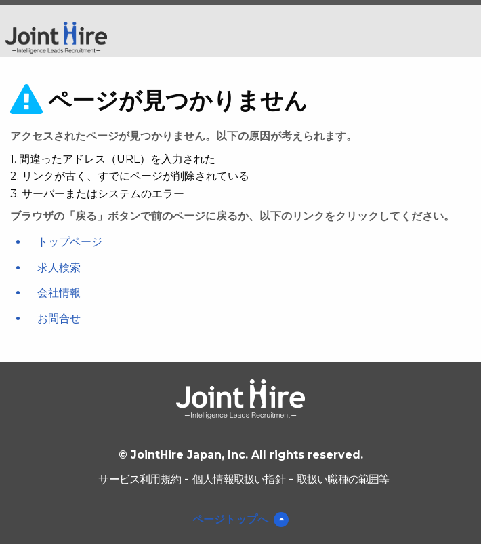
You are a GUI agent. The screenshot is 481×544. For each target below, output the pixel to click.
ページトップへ (230, 519)
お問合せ (59, 318)
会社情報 (59, 292)
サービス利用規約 (139, 479)
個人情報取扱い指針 (238, 479)
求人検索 (59, 267)
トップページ (69, 241)
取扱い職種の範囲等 (343, 479)
